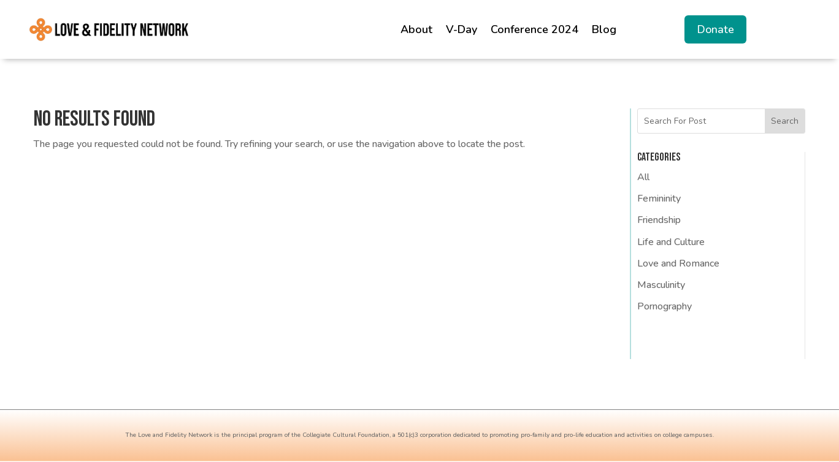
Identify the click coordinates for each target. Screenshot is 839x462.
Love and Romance (678, 263)
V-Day (461, 29)
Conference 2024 (534, 29)
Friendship (659, 220)
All (643, 177)
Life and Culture (671, 242)
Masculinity (661, 285)
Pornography (664, 306)
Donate (715, 29)
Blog (604, 29)
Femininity (659, 198)
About (416, 29)
